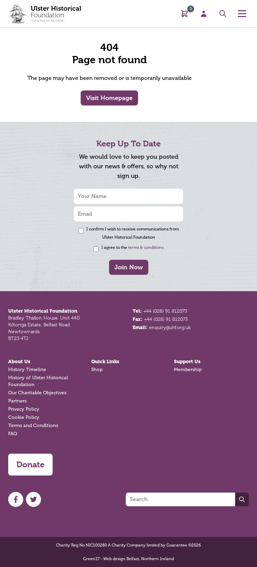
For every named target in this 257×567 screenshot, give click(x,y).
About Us (19, 361)
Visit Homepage (109, 97)
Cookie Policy (23, 417)
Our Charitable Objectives (37, 392)
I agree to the (133, 247)
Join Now (128, 267)
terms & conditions (146, 247)
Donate (30, 464)
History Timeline (27, 369)
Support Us (187, 361)
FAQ (12, 433)
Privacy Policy (23, 409)
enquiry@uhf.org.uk (170, 327)
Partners (17, 400)
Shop (97, 369)
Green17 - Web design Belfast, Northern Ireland (128, 558)
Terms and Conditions (33, 425)
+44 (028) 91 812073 (165, 311)
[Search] (180, 499)
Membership (188, 369)
